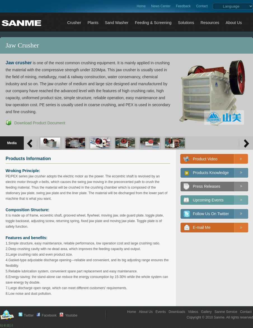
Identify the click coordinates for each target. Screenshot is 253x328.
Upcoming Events (208, 200)
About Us (146, 312)
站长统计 (6, 325)
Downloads (176, 312)
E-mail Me (201, 227)
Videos (193, 312)
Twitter (29, 315)
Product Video (205, 159)
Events (161, 312)
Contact (202, 6)
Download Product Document (39, 123)
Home (141, 6)
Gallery (206, 312)
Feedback (183, 6)
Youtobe (71, 315)
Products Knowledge (211, 172)
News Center (160, 6)
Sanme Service (225, 312)
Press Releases (206, 186)
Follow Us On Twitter (211, 213)
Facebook (49, 315)
